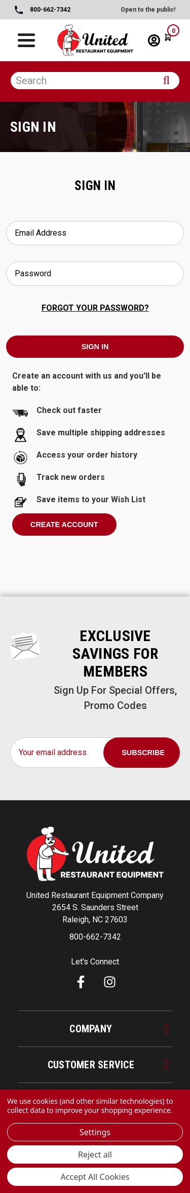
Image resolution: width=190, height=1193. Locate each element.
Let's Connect (95, 961)
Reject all (95, 1154)
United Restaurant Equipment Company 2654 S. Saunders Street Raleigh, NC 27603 (95, 907)
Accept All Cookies (95, 1176)
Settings (95, 1132)
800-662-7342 (42, 10)
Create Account (64, 524)
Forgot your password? (95, 308)
